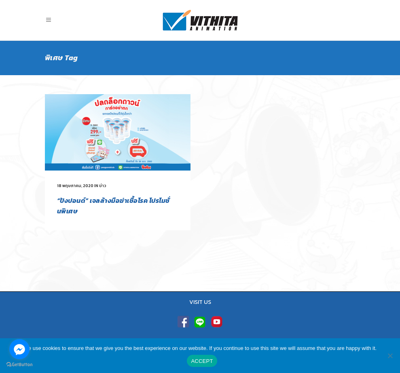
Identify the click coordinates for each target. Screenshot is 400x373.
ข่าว (102, 186)
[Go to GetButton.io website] (19, 364)
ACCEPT (202, 361)
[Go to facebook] (19, 349)
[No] (390, 356)
